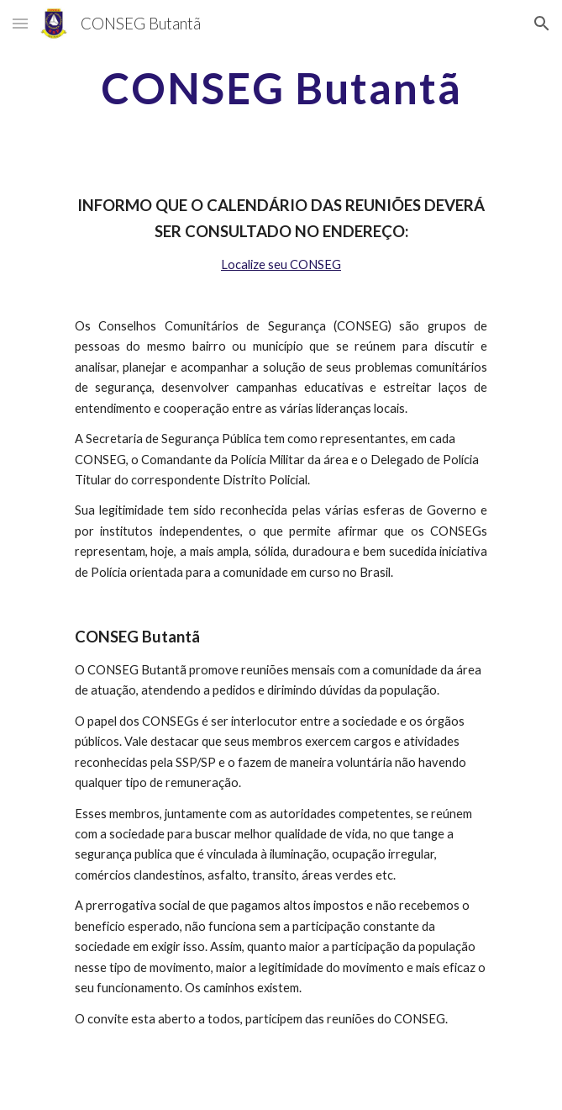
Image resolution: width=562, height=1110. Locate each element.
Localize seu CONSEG (281, 264)
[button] (20, 23)
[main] (281, 88)
